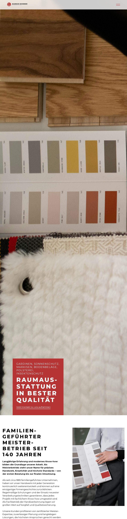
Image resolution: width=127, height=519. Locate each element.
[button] (118, 5)
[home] (17, 4)
